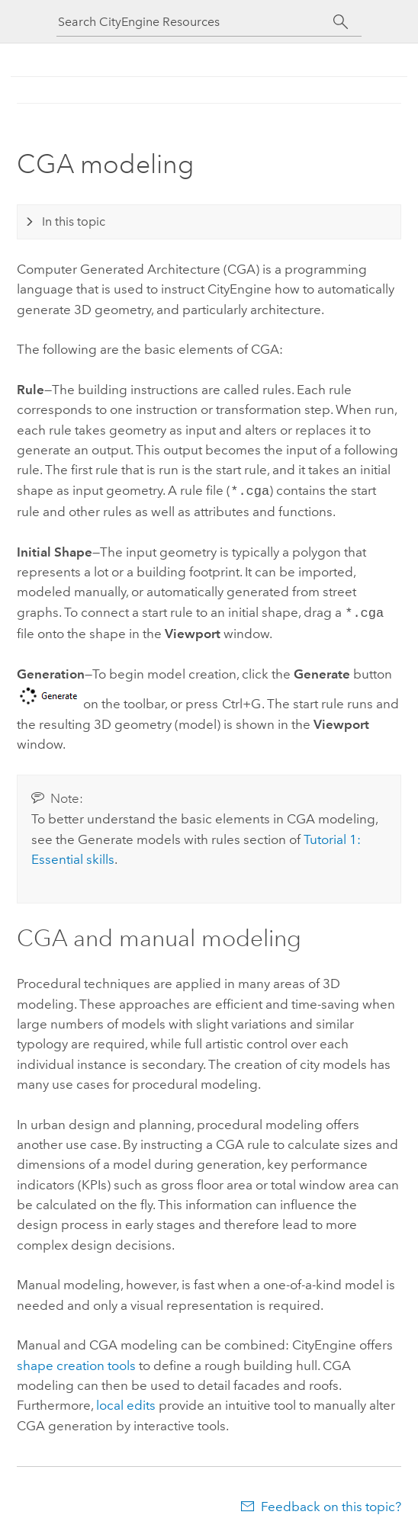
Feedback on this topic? (331, 1503)
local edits (126, 1402)
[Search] (340, 22)
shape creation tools (76, 1362)
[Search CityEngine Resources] (195, 22)
